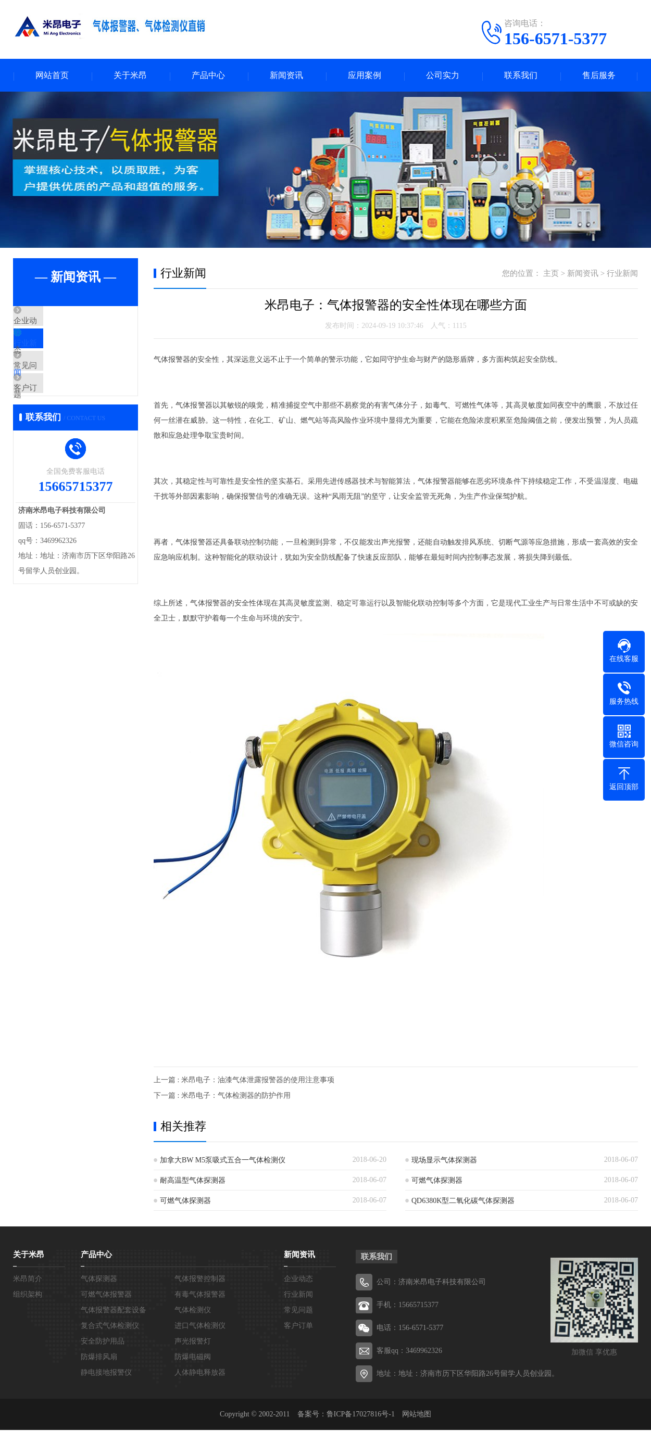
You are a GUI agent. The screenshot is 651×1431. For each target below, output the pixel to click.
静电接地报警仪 (106, 1373)
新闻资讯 (286, 75)
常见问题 (53, 384)
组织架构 (27, 1295)
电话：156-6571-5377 (410, 1329)
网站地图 (416, 1415)
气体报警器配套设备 (113, 1311)
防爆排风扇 (99, 1358)
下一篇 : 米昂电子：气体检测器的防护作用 (222, 1096)
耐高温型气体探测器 (193, 1181)
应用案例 (364, 75)
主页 (551, 274)
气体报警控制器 (200, 1280)
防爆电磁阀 (192, 1358)
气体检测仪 (192, 1311)
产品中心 (208, 75)
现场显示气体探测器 (444, 1161)
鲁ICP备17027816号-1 (361, 1415)
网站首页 (52, 75)
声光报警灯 (192, 1342)
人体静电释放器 (200, 1373)
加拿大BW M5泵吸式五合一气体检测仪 (222, 1161)
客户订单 (53, 415)
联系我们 (520, 75)
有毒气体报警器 (200, 1295)
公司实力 (442, 75)
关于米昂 (130, 75)
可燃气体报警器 (106, 1295)
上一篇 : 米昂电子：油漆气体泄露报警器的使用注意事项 (244, 1081)
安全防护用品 (102, 1342)
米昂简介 (27, 1280)
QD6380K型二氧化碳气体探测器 (463, 1202)
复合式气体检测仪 (110, 1327)
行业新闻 (53, 353)
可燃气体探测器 (436, 1181)
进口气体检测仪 (200, 1327)
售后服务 (599, 75)
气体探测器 (99, 1280)
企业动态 (53, 323)
